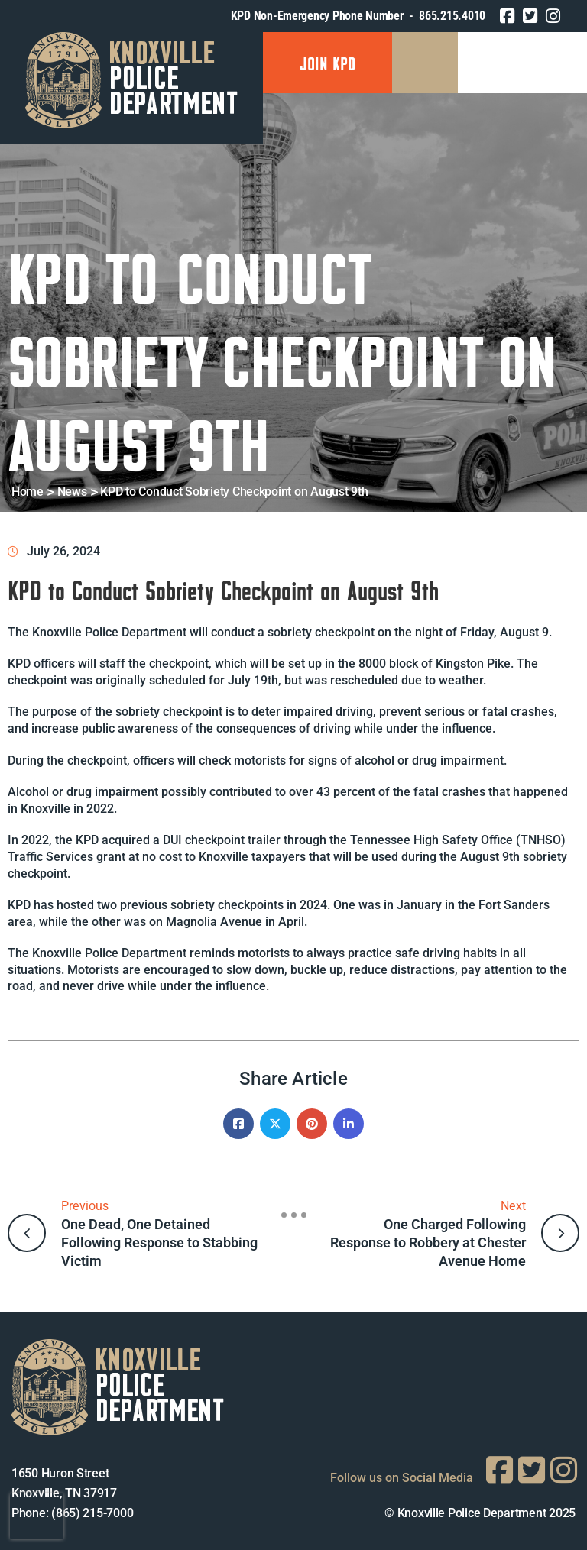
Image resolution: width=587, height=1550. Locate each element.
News (72, 491)
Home (27, 491)
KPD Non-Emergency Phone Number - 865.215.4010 (358, 15)
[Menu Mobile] (425, 62)
